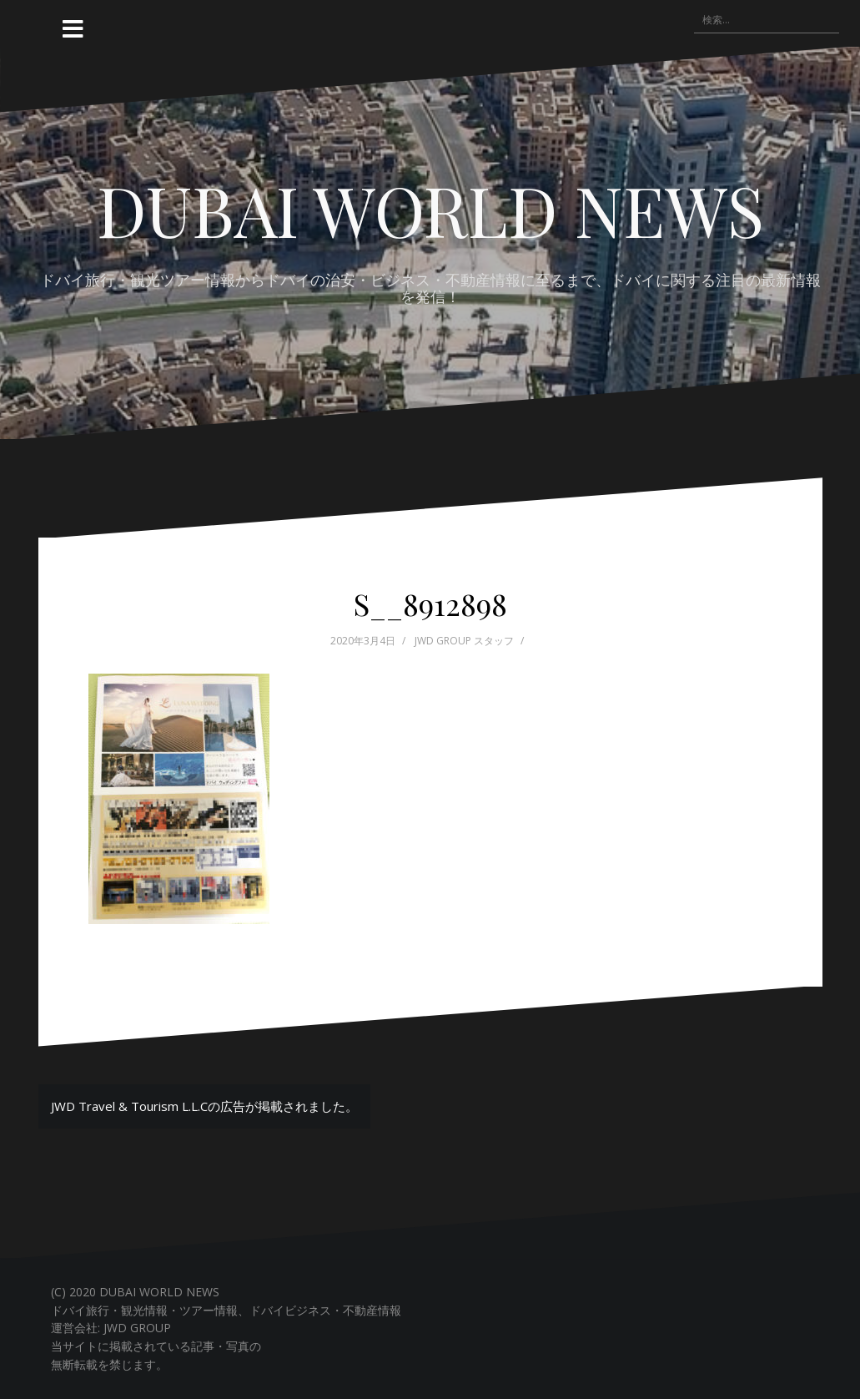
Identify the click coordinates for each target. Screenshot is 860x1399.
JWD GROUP (137, 1328)
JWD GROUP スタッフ (464, 641)
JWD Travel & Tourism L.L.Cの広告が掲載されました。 (204, 1106)
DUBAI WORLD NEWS (430, 209)
